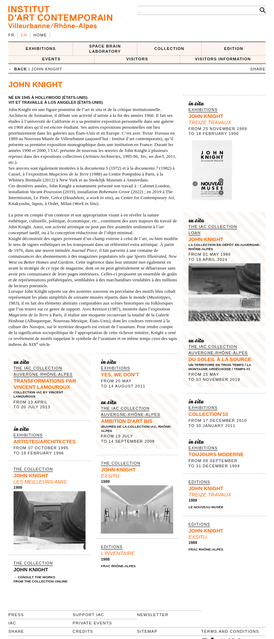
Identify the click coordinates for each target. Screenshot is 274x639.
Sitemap (147, 631)
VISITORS (137, 59)
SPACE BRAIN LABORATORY (105, 48)
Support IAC (88, 615)
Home (40, 35)
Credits (83, 631)
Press (16, 615)
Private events (92, 623)
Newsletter (152, 615)
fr (11, 35)
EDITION (233, 48)
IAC (12, 623)
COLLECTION (169, 48)
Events (51, 59)
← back (17, 69)
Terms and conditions (230, 631)
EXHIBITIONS (41, 48)
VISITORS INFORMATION (223, 59)
